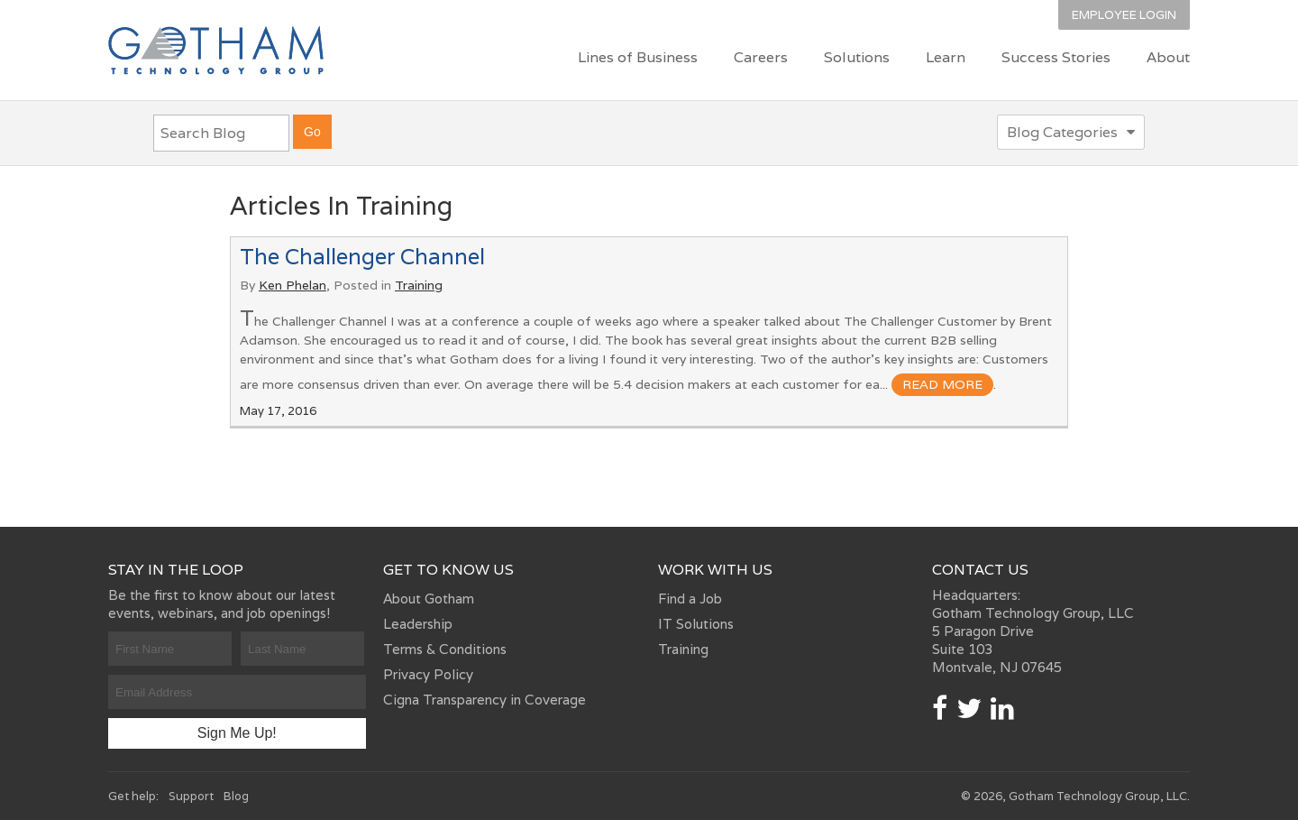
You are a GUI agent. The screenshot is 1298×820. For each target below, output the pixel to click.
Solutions (857, 57)
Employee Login (1124, 15)
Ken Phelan (292, 285)
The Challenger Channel (362, 257)
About (1168, 57)
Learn (945, 57)
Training (419, 285)
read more (942, 384)
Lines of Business (638, 57)
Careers (761, 57)
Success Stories (1056, 57)
